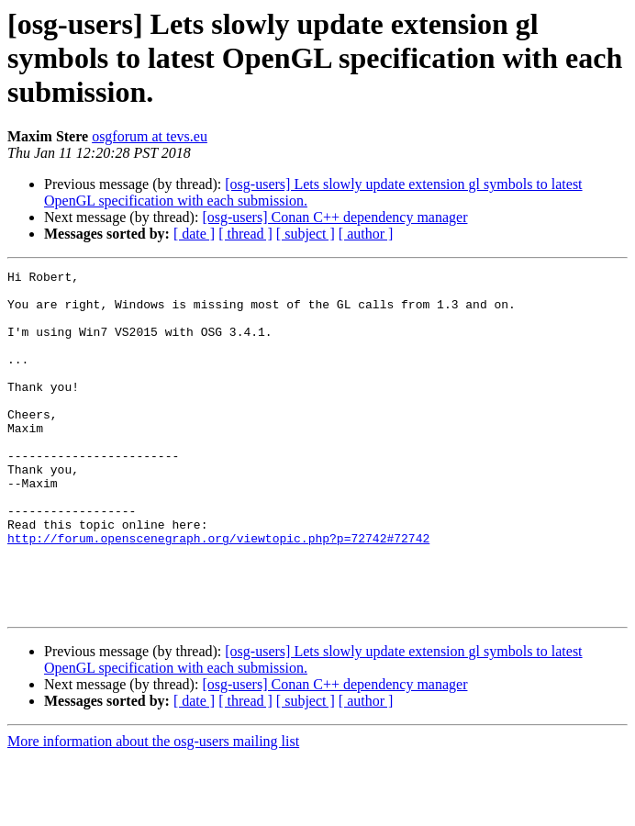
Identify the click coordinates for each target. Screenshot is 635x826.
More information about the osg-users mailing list (153, 810)
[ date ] (194, 233)
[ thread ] (245, 233)
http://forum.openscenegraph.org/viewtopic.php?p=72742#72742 (218, 593)
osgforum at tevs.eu (149, 136)
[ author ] (366, 233)
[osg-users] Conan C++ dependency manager (334, 217)
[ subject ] (305, 233)
